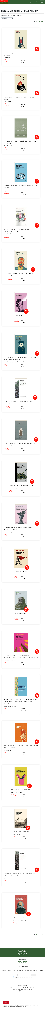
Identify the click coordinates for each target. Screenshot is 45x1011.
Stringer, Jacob (7, 750)
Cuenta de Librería (22, 951)
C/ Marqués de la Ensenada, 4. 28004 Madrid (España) (22, 987)
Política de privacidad (22, 953)
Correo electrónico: (13, 975)
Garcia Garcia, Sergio (9, 362)
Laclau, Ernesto (7, 101)
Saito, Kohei (17, 616)
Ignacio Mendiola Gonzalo (21, 362)
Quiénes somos (21, 950)
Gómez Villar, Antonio (10, 446)
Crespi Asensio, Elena (9, 145)
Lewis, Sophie (7, 189)
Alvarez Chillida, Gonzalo (10, 706)
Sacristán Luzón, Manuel (14, 488)
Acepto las (23, 977)
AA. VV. (5, 878)
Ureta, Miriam (9, 404)
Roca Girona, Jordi (8, 233)
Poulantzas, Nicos (17, 834)
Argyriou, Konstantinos (16, 792)
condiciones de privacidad (26, 977)
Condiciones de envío (22, 954)
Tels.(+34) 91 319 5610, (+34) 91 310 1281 (22, 989)
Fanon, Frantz (11, 275)
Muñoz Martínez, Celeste (10, 532)
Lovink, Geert (7, 57)
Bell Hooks (17, 317)
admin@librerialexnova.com (22, 990)
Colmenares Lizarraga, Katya (19, 920)
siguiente (41, 21)
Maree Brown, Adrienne (9, 660)
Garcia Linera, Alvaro (19, 574)
